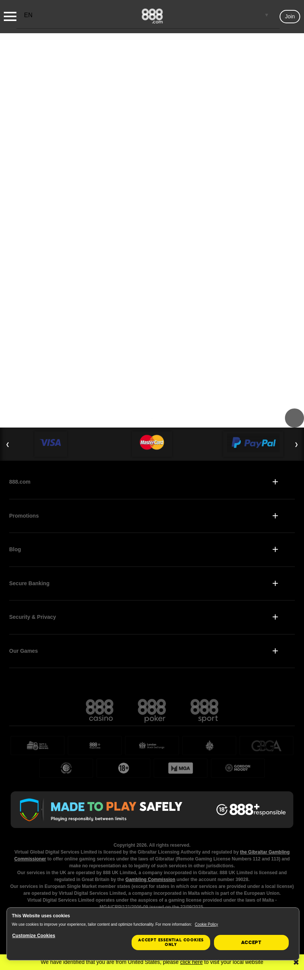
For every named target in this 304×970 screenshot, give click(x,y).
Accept (251, 942)
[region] (152, 933)
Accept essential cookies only (171, 942)
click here (191, 962)
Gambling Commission (150, 879)
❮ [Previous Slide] (8, 444)
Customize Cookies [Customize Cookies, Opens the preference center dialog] (33, 935)
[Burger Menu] (10, 16)
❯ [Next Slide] (296, 444)
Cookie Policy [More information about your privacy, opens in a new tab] (206, 924)
